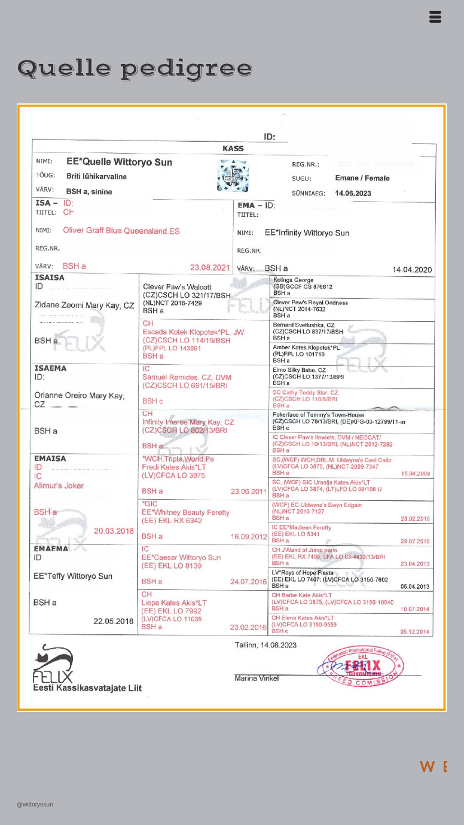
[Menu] (435, 18)
